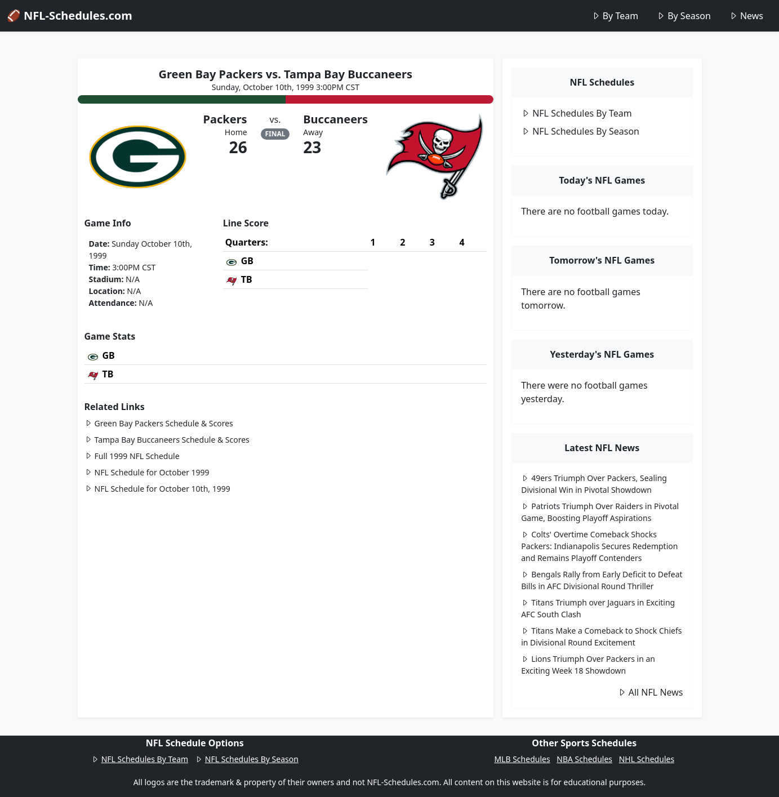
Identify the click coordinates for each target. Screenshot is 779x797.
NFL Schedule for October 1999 (147, 472)
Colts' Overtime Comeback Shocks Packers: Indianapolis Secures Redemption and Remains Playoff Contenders (599, 546)
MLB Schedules (522, 759)
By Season (683, 16)
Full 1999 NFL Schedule (132, 456)
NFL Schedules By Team (576, 113)
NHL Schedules (646, 759)
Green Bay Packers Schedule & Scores (158, 423)
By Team (614, 16)
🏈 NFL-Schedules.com (69, 15)
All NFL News (650, 692)
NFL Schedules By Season (580, 131)
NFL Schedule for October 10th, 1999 (157, 488)
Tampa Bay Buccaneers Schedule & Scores (167, 439)
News (746, 16)
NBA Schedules (584, 759)
